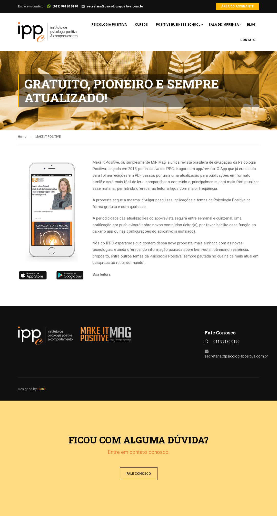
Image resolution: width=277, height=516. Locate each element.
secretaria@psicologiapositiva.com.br (114, 6)
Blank (41, 389)
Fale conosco (138, 473)
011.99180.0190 (226, 341)
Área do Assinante (237, 6)
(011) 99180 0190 (65, 6)
